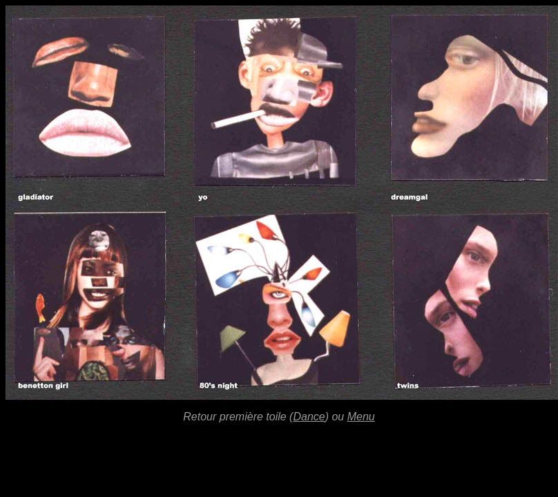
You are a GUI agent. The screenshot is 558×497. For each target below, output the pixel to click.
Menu (361, 416)
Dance (309, 416)
